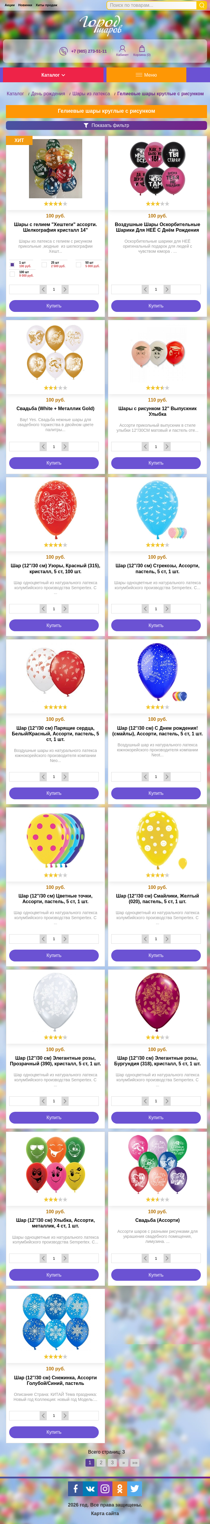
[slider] (55, 203)
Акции (10, 5)
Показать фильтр (106, 125)
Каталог (53, 75)
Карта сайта (105, 1513)
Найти (201, 5)
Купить (54, 305)
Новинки (25, 5)
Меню (146, 75)
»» (135, 1462)
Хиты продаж (46, 5)
